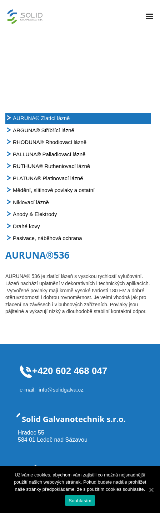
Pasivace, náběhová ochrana (47, 238)
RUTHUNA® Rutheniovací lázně (51, 166)
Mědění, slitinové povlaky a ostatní (54, 190)
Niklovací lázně (31, 202)
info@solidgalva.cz (61, 390)
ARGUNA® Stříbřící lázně (43, 130)
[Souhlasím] (151, 489)
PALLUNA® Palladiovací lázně (49, 154)
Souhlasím (80, 500)
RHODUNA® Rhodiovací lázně (49, 142)
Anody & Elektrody (35, 214)
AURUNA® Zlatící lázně (41, 118)
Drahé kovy (26, 226)
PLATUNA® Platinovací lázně (48, 178)
